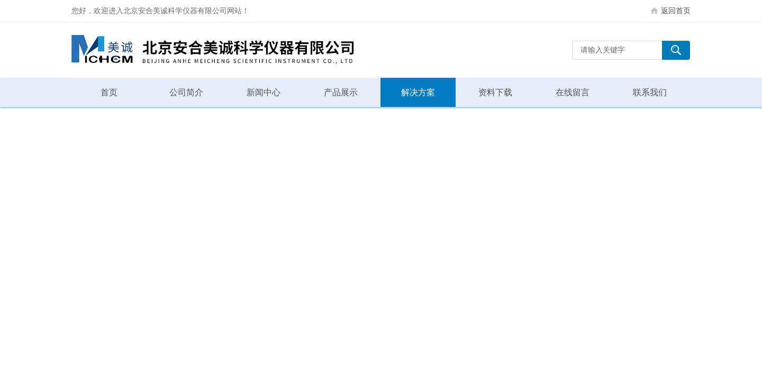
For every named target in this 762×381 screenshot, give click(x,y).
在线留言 (572, 92)
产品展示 (341, 92)
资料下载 (495, 92)
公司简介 (186, 92)
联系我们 (650, 92)
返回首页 (676, 10)
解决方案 (418, 92)
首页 (109, 92)
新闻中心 (263, 92)
